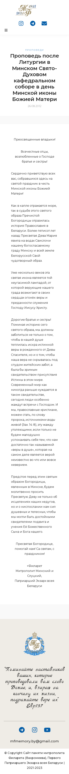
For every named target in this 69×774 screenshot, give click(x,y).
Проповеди (34, 50)
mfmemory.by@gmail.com (34, 741)
